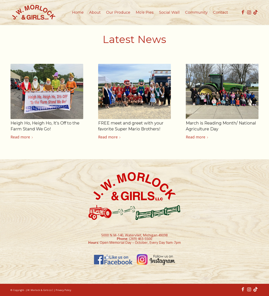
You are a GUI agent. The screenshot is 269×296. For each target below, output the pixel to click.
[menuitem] (77, 12)
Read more (22, 136)
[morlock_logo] (34, 12)
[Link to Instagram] (249, 12)
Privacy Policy (63, 290)
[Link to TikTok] (255, 12)
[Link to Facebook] (243, 12)
